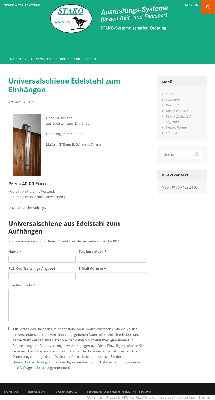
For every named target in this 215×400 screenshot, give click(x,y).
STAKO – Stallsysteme (22, 5)
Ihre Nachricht (21, 285)
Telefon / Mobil (92, 251)
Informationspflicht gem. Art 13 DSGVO (119, 392)
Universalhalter (177, 111)
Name (14, 251)
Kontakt (192, 5)
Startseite (17, 59)
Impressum (37, 392)
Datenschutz (66, 392)
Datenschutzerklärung (30, 362)
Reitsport (172, 105)
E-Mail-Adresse (92, 268)
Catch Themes (200, 397)
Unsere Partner (177, 127)
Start (169, 94)
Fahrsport (173, 99)
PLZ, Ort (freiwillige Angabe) (31, 268)
